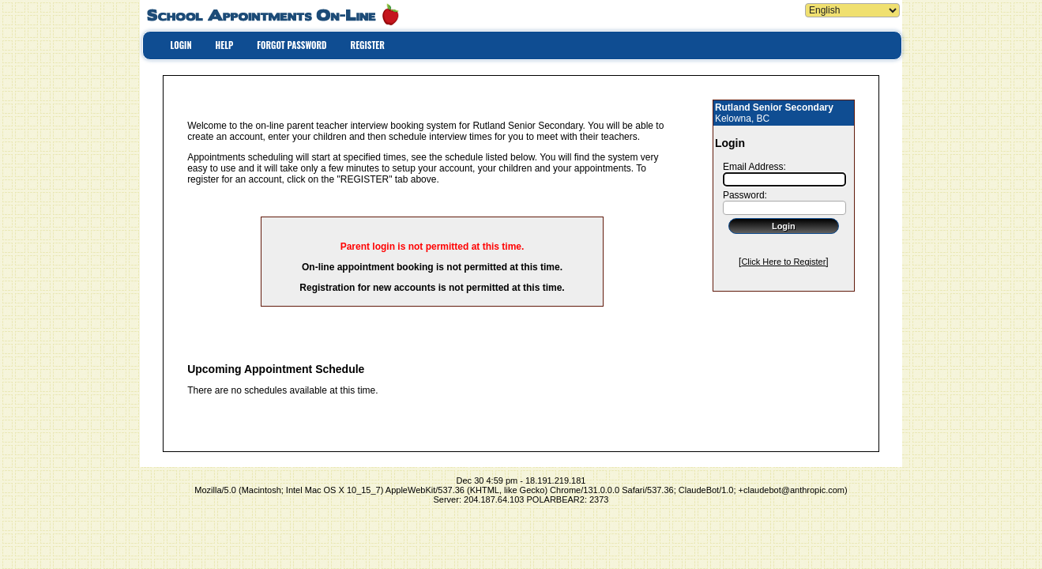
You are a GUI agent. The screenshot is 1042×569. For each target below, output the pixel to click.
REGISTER (368, 45)
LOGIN (181, 45)
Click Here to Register (783, 261)
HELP (225, 45)
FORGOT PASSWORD (291, 45)
